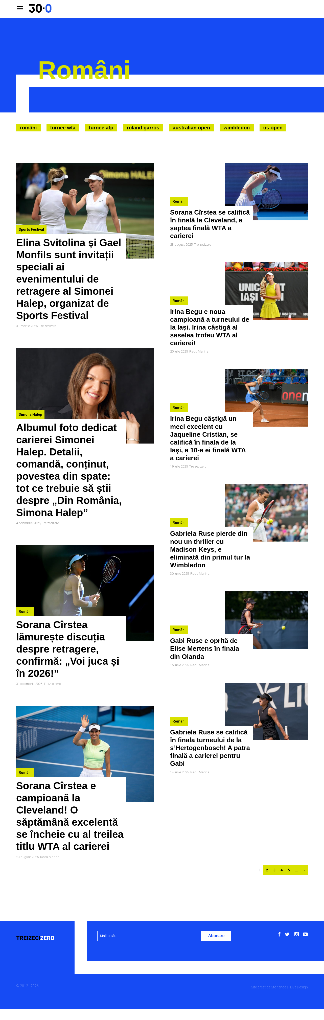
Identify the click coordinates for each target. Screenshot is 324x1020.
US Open (273, 127)
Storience (278, 987)
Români (28, 127)
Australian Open (191, 127)
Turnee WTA (63, 127)
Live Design (299, 987)
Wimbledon (236, 127)
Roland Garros (143, 127)
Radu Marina (49, 857)
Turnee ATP (101, 127)
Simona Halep (30, 414)
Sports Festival (31, 229)
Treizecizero (47, 326)
